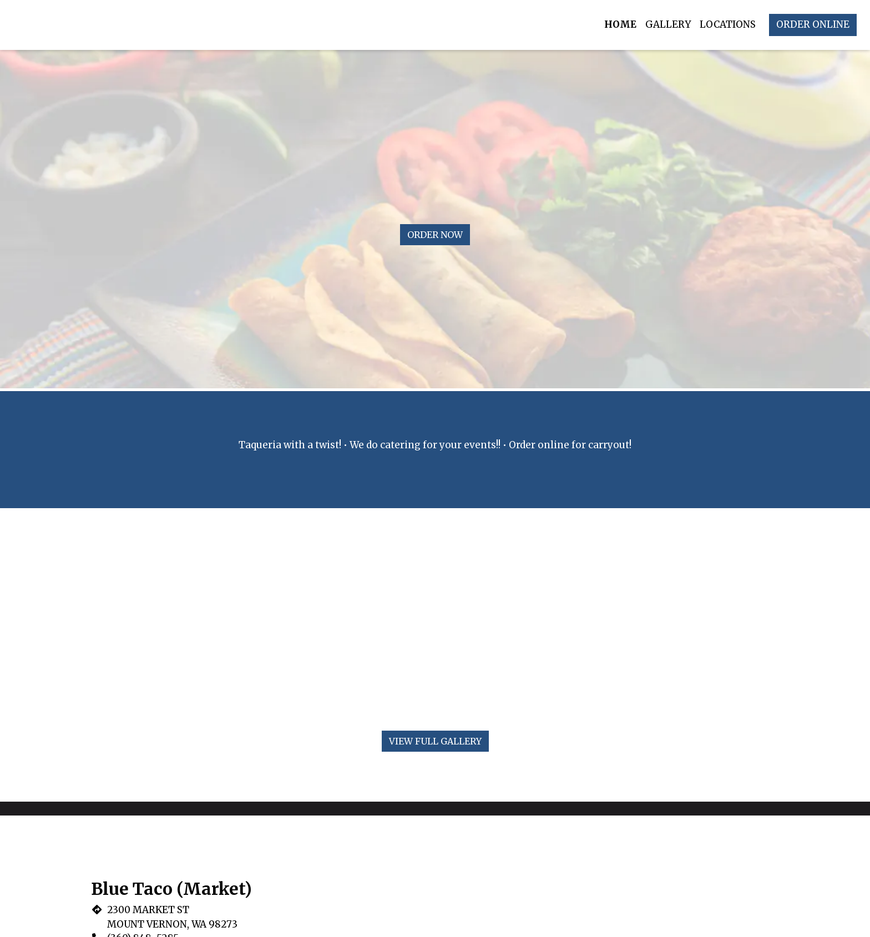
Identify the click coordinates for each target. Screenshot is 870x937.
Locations (728, 24)
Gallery (668, 24)
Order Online (812, 24)
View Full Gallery (435, 741)
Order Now (435, 234)
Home (620, 24)
